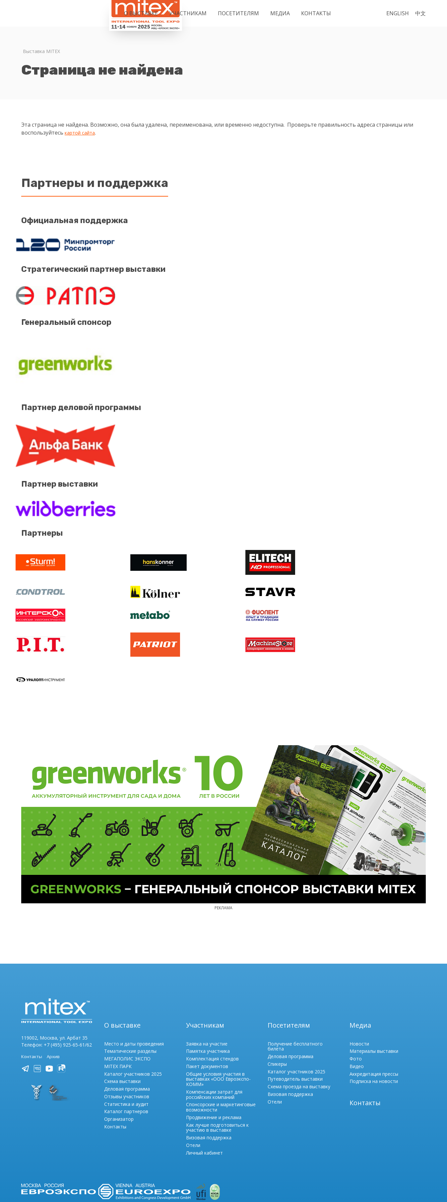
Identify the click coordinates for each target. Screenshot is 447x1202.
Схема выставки (122, 1028)
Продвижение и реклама (213, 1064)
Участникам (188, 13)
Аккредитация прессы (374, 1020)
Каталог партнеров (126, 1058)
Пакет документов (207, 1013)
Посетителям (238, 13)
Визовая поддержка (208, 1084)
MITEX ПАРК (118, 1013)
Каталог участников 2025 (133, 1020)
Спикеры (277, 1010)
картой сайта (82, 132)
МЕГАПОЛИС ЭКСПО (127, 1005)
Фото (356, 1005)
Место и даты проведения (134, 990)
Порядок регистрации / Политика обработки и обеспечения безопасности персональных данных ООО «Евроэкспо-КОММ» (160, 1157)
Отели (193, 1092)
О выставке (141, 13)
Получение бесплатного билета (295, 992)
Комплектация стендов (212, 1005)
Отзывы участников (126, 1043)
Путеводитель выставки (295, 1025)
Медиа (280, 13)
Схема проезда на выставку (299, 1033)
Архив (54, 1002)
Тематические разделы (130, 997)
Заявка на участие (206, 990)
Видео (357, 1013)
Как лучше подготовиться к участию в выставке (217, 1074)
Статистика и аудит (126, 1050)
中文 (420, 13)
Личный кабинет (204, 1099)
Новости (359, 990)
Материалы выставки (374, 997)
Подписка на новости (374, 1028)
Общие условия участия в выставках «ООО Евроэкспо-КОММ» (218, 1025)
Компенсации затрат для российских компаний (214, 1041)
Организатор (119, 1065)
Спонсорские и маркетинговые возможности (221, 1053)
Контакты (316, 13)
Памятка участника (208, 997)
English (397, 13)
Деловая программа (127, 1035)
